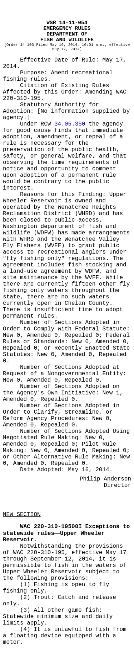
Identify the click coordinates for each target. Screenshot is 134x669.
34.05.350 (69, 124)
